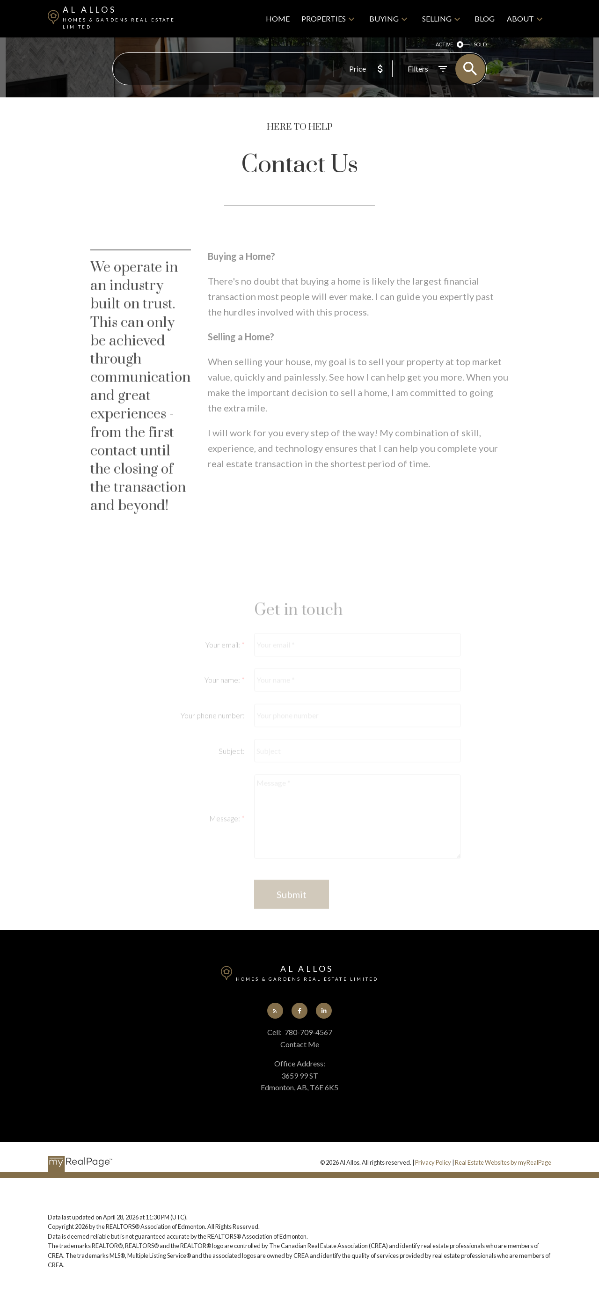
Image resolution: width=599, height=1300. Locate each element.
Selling (437, 18)
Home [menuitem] (278, 18)
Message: (225, 852)
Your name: (223, 714)
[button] (275, 1011)
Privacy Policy (433, 1162)
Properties (323, 18)
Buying (384, 18)
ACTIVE (444, 45)
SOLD (480, 45)
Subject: (232, 784)
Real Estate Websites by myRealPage (503, 1162)
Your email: (223, 678)
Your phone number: (213, 749)
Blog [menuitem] (485, 18)
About (520, 18)
